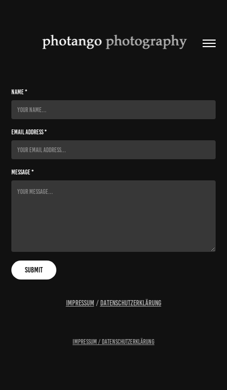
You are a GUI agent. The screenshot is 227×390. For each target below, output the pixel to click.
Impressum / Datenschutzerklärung (113, 341)
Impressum (80, 303)
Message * (22, 172)
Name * (19, 91)
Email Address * (29, 131)
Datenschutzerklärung (130, 303)
